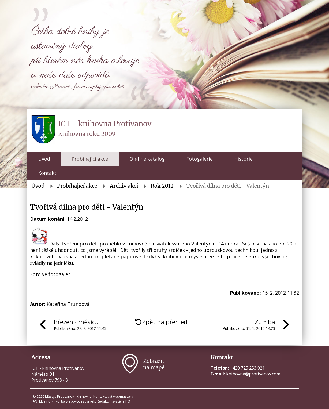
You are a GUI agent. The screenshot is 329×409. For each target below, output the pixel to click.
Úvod (44, 158)
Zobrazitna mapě (153, 364)
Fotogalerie (199, 158)
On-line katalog (147, 158)
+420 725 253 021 (247, 368)
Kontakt (47, 173)
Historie (243, 158)
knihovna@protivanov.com (253, 374)
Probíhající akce (90, 158)
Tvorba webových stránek (74, 401)
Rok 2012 (162, 186)
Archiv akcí (124, 186)
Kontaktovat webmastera (113, 396)
